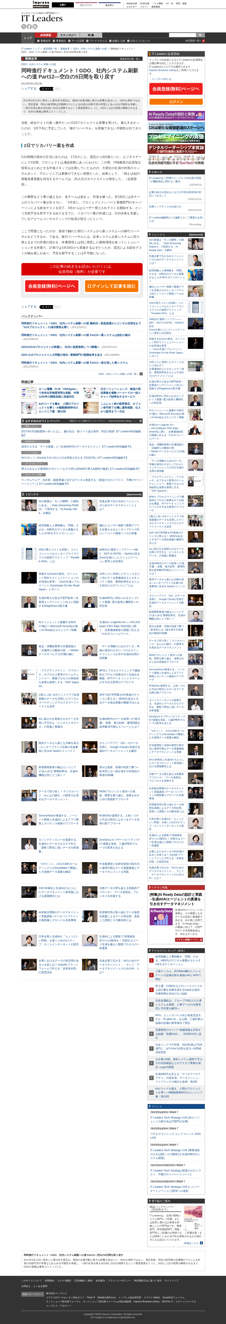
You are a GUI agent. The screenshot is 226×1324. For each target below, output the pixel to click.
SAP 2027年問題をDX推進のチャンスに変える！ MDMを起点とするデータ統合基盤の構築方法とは (119, 698)
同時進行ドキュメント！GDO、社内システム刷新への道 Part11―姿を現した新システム (74, 362)
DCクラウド (86, 5)
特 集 (91, 35)
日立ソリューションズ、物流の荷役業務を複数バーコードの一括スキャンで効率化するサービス (120, 392)
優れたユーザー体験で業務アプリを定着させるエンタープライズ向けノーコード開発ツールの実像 (119, 529)
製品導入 (109, 5)
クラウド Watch (152, 1297)
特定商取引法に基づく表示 (148, 1280)
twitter (23, 26)
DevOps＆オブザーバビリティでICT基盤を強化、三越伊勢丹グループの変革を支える (119, 843)
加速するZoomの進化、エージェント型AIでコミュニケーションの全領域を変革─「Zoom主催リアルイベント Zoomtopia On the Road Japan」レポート (59, 581)
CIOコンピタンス (140, 40)
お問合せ (25, 1286)
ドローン (144, 7)
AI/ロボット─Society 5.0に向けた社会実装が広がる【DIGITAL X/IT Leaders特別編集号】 (75, 457)
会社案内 (100, 1280)
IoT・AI (169, 3)
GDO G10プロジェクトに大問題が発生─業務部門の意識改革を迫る (61, 354)
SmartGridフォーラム (173, 1297)
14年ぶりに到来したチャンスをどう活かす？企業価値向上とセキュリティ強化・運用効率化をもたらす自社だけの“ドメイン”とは (166, 369)
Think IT (91, 1297)
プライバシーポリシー (119, 1280)
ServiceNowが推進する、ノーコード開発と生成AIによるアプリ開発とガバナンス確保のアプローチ (59, 819)
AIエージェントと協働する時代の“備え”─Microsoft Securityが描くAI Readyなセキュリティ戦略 (58, 626)
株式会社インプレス (56, 1293)
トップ (28, 38)
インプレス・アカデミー (58, 1305)
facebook (29, 26)
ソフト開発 (157, 3)
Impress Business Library (163, 70)
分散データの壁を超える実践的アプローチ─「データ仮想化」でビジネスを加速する (119, 892)
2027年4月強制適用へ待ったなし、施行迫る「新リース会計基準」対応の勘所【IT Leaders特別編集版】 (81, 433)
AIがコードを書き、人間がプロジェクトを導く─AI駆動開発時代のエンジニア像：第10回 (59, 407)
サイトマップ (172, 1280)
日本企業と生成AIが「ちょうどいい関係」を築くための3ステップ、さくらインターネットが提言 (59, 940)
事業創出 (61, 40)
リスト (57, 89)
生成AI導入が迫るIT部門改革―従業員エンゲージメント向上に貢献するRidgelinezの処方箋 (59, 601)
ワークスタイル (98, 40)
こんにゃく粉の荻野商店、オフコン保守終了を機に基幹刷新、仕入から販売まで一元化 (120, 407)
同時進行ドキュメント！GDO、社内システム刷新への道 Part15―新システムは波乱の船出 (76, 335)
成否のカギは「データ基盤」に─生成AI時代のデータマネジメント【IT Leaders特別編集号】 (77, 446)
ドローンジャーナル (185, 1301)
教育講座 (156, 7)
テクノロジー (68, 35)
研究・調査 (181, 3)
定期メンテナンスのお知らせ (165, 206)
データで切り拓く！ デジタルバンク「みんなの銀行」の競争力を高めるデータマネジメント (59, 795)
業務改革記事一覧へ (130, 59)
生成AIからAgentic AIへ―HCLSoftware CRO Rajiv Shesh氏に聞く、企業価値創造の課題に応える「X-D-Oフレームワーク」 (166, 431)
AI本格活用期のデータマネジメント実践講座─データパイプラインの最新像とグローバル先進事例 (59, 916)
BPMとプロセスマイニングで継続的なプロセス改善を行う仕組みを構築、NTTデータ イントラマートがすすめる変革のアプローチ (166, 503)
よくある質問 (40, 1286)
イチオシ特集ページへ (188, 940)
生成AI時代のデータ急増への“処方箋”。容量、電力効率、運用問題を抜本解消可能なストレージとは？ (119, 722)
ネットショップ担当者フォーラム (63, 1301)
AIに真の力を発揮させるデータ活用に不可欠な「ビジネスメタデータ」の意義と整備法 (59, 722)
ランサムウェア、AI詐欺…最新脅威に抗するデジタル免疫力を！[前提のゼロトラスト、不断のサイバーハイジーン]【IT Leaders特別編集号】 (82, 481)
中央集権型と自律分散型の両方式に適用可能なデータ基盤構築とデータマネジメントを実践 (119, 867)
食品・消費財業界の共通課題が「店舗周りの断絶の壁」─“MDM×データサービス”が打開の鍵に (59, 650)
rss (35, 26)
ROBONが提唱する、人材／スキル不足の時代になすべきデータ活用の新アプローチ (119, 819)
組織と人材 (119, 40)
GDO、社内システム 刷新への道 (90, 48)
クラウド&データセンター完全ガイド (65, 1297)
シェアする (29, 88)
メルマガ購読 (64, 1280)
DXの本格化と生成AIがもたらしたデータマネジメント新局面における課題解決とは (59, 892)
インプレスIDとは (161, 79)
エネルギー (131, 7)
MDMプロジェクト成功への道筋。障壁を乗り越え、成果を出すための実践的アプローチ (119, 795)
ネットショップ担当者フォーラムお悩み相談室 (107, 1301)
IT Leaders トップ (30, 48)
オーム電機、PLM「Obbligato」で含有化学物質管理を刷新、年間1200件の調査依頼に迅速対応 (59, 392)
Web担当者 (131, 3)
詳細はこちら (191, 1243)
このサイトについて (31, 1280)
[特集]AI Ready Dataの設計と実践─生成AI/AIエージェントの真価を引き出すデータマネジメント (176, 899)
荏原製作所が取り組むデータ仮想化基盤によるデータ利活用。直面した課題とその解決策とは (119, 916)
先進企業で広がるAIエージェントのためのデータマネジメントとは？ (119, 505)
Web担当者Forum (107, 1297)
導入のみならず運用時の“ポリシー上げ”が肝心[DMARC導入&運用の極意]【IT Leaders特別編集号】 (81, 468)
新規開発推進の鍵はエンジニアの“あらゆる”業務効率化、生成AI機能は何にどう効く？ (58, 771)
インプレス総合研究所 (129, 1297)
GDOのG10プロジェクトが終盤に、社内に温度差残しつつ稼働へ (60, 346)
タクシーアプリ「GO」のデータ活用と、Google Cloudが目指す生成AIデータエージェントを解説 (119, 746)
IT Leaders (42, 18)
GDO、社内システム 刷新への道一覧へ (121, 373)
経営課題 (45, 35)
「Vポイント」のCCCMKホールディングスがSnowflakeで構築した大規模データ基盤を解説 (58, 867)
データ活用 (78, 40)
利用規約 (49, 1280)
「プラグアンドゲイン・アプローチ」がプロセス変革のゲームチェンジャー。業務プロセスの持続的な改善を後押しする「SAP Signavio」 (59, 678)
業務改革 (46, 40)
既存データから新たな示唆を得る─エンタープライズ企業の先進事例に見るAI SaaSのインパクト (59, 746)
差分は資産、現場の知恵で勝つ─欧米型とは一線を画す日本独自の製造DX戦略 (119, 771)
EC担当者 (144, 3)
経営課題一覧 (50, 48)
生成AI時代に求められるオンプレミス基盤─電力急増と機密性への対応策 (119, 601)
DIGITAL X (167, 1301)
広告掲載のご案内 (83, 1280)
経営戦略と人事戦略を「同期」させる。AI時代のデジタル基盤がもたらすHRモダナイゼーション (59, 529)
